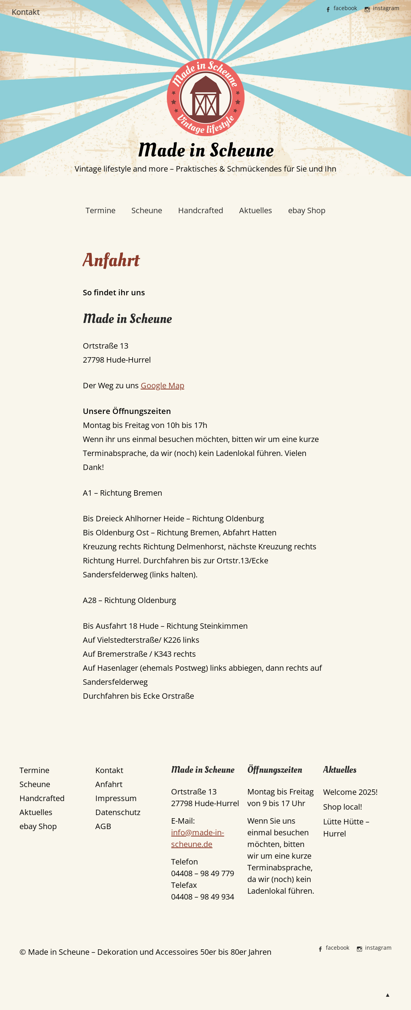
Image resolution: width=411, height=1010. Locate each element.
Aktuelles (255, 210)
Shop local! (342, 806)
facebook (345, 8)
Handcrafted (200, 210)
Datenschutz (117, 812)
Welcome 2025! (350, 792)
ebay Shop (306, 210)
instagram (386, 8)
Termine (100, 210)
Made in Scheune (206, 150)
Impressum (116, 798)
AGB (103, 826)
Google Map (162, 385)
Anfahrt (108, 784)
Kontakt (26, 12)
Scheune (146, 210)
